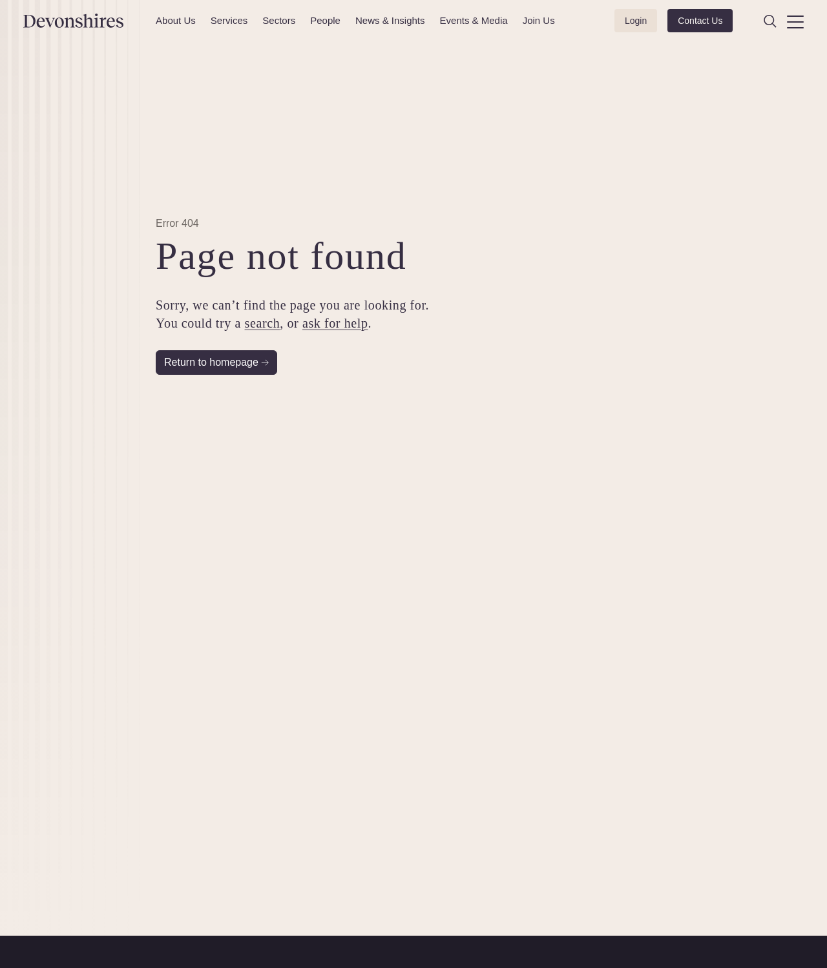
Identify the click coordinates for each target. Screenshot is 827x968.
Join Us (539, 20)
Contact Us (700, 21)
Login (636, 21)
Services (229, 20)
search (262, 323)
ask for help (335, 323)
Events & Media (474, 20)
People (325, 20)
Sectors (278, 20)
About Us (176, 20)
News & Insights (390, 20)
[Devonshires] (81, 21)
